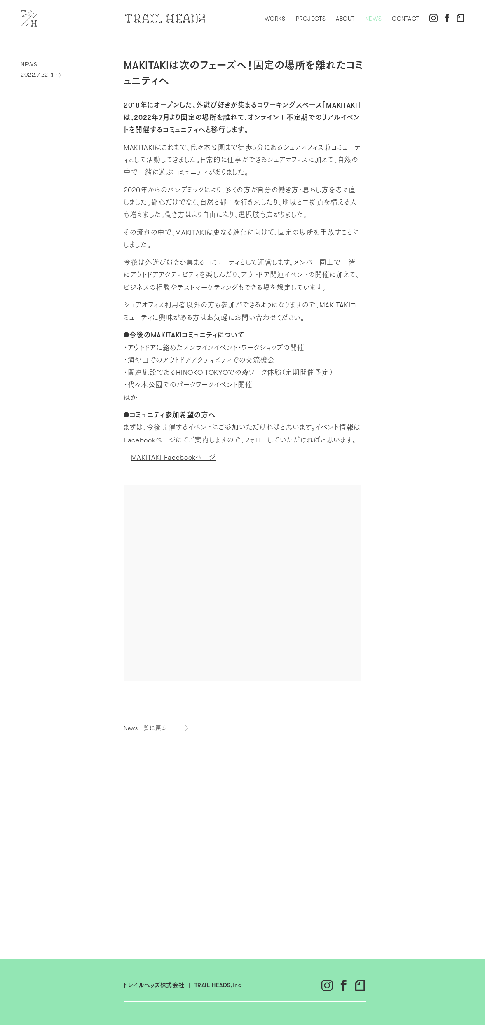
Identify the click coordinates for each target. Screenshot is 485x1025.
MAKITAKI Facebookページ (173, 457)
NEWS (373, 18)
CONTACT (405, 18)
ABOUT (345, 18)
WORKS (275, 18)
